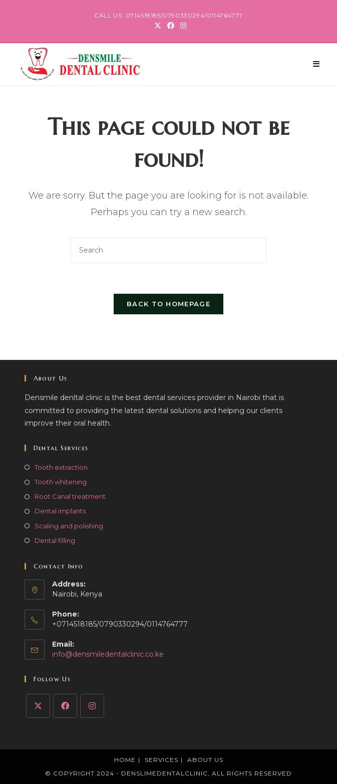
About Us (205, 759)
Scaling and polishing (69, 526)
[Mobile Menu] (316, 64)
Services (161, 759)
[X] (38, 706)
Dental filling (55, 540)
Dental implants (60, 511)
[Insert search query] (168, 250)
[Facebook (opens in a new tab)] (170, 25)
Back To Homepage (168, 304)
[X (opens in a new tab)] (157, 25)
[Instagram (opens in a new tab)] (181, 25)
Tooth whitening (61, 482)
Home (125, 759)
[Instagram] (92, 706)
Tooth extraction (61, 467)
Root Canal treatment (70, 496)
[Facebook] (65, 706)
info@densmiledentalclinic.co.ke (108, 654)
